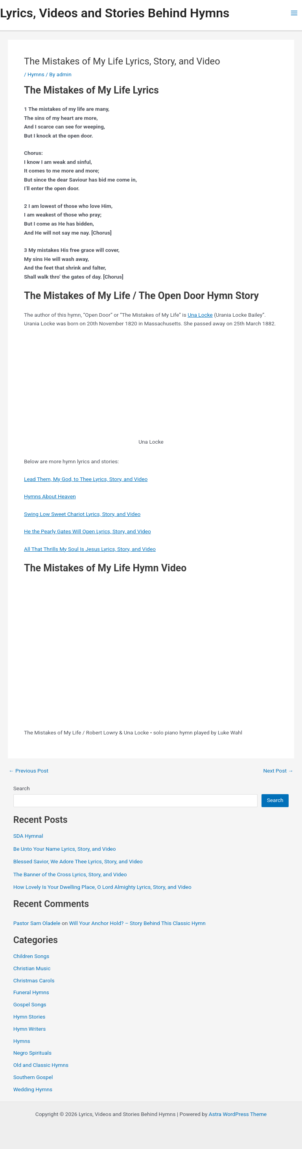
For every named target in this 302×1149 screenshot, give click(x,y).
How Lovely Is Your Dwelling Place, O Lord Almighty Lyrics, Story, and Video (102, 887)
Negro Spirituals (32, 1053)
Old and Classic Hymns (40, 1065)
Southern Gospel (33, 1077)
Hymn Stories (29, 1016)
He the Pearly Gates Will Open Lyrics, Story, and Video (87, 531)
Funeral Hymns (31, 992)
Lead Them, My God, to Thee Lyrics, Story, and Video (85, 479)
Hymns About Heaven (50, 496)
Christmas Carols (34, 980)
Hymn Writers (29, 1029)
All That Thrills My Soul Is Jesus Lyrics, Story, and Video (90, 549)
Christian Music (32, 968)
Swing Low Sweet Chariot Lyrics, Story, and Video (82, 514)
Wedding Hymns (32, 1089)
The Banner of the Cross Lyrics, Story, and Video (70, 874)
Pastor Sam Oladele (37, 923)
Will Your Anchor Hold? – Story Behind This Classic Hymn (137, 923)
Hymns (36, 74)
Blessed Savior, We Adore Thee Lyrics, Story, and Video (78, 861)
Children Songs (31, 956)
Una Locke (200, 315)
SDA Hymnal (28, 836)
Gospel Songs (29, 1004)
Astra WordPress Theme (238, 1114)
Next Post (278, 771)
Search (21, 788)
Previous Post (28, 771)
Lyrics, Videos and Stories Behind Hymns (114, 13)
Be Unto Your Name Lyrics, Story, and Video (64, 849)
